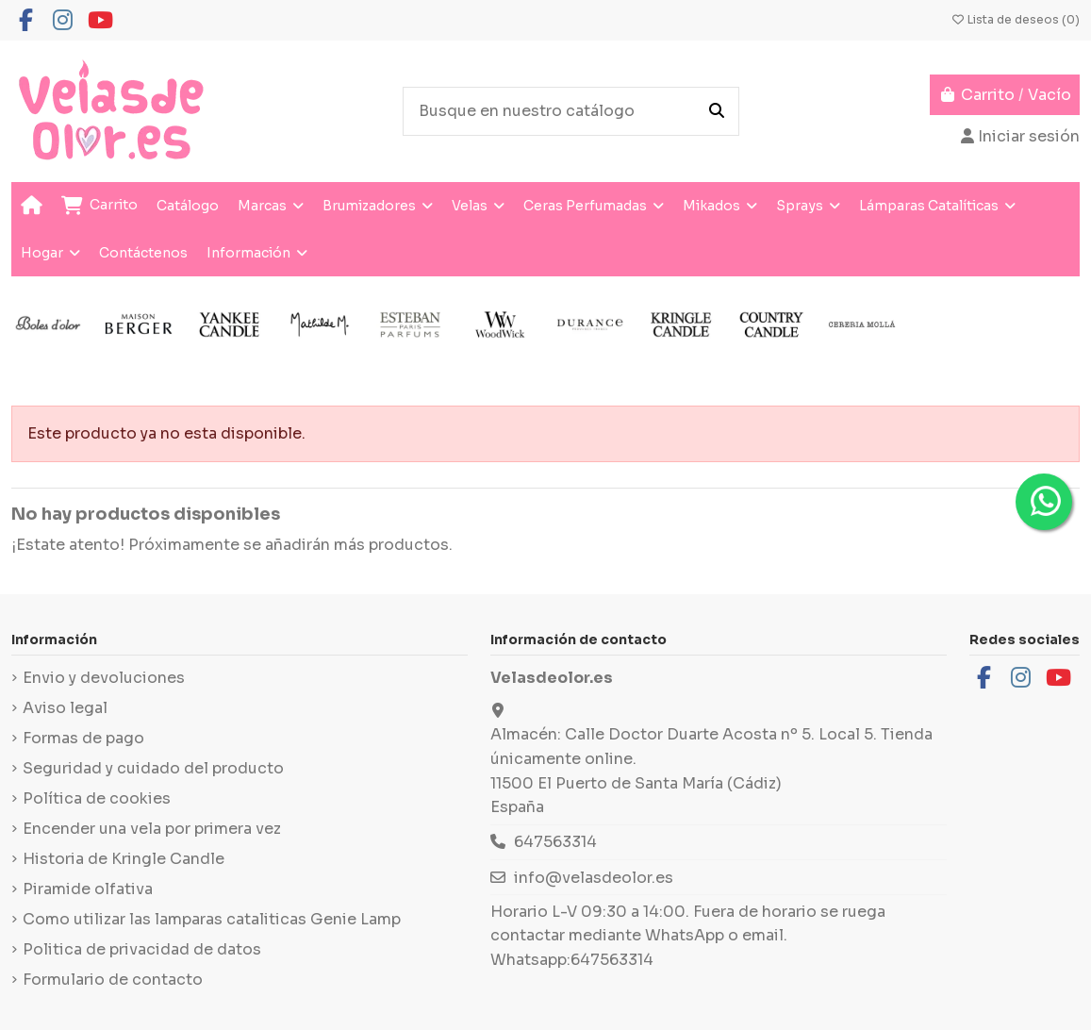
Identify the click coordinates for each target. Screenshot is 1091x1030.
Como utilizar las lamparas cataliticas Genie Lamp (212, 919)
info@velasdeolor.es (593, 878)
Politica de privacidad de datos (142, 949)
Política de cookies (97, 798)
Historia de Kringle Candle (123, 859)
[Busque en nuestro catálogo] (716, 111)
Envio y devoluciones (104, 678)
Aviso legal (65, 708)
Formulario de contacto (113, 979)
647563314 (555, 842)
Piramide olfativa (88, 889)
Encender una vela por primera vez (152, 829)
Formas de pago (83, 738)
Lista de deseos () (1015, 19)
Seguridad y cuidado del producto (153, 768)
